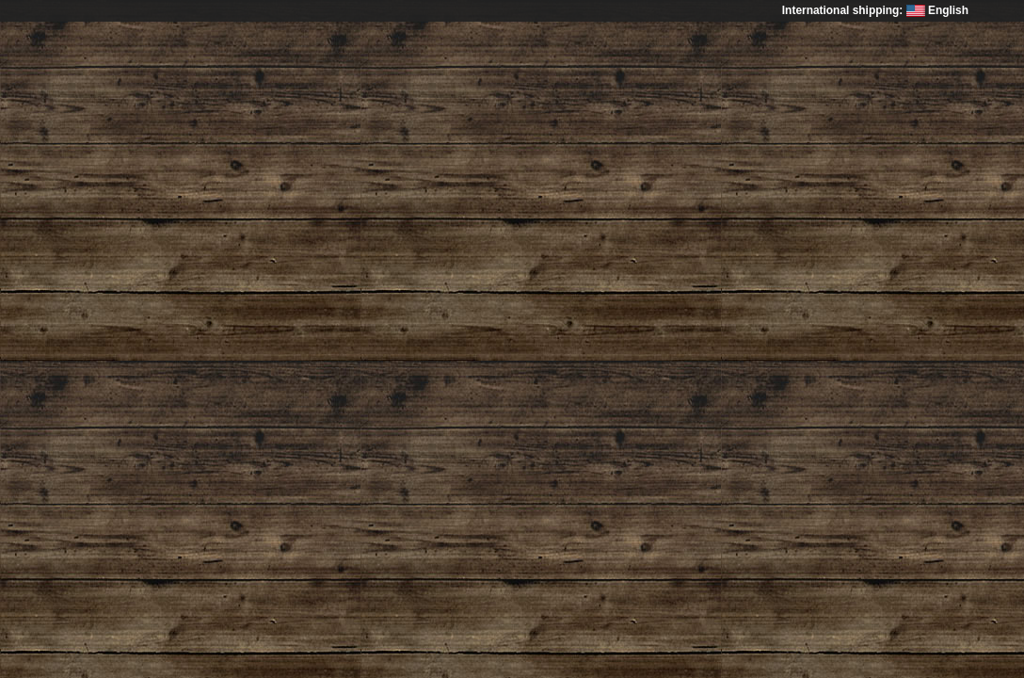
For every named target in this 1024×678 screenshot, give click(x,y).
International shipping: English (875, 10)
